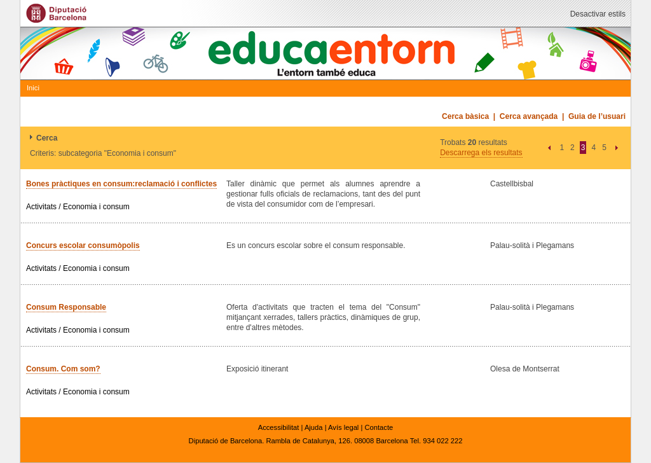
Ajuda (314, 427)
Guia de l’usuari (597, 116)
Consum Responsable (66, 307)
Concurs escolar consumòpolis (83, 245)
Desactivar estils (598, 14)
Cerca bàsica (465, 116)
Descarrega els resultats (481, 152)
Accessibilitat (278, 427)
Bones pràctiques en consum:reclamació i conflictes (121, 183)
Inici (33, 88)
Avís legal (343, 427)
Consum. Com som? (63, 368)
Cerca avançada (529, 116)
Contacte (378, 427)
